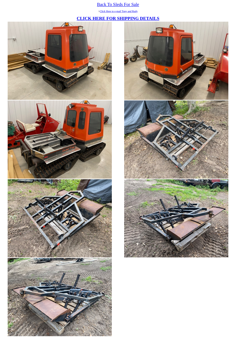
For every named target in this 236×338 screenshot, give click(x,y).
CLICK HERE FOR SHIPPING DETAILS (118, 18)
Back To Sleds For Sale (118, 4)
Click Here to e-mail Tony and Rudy (119, 11)
